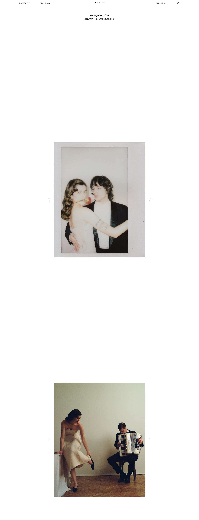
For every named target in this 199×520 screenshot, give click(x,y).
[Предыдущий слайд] (48, 200)
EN (178, 3)
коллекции (45, 3)
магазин (23, 3)
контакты (160, 3)
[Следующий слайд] (150, 200)
